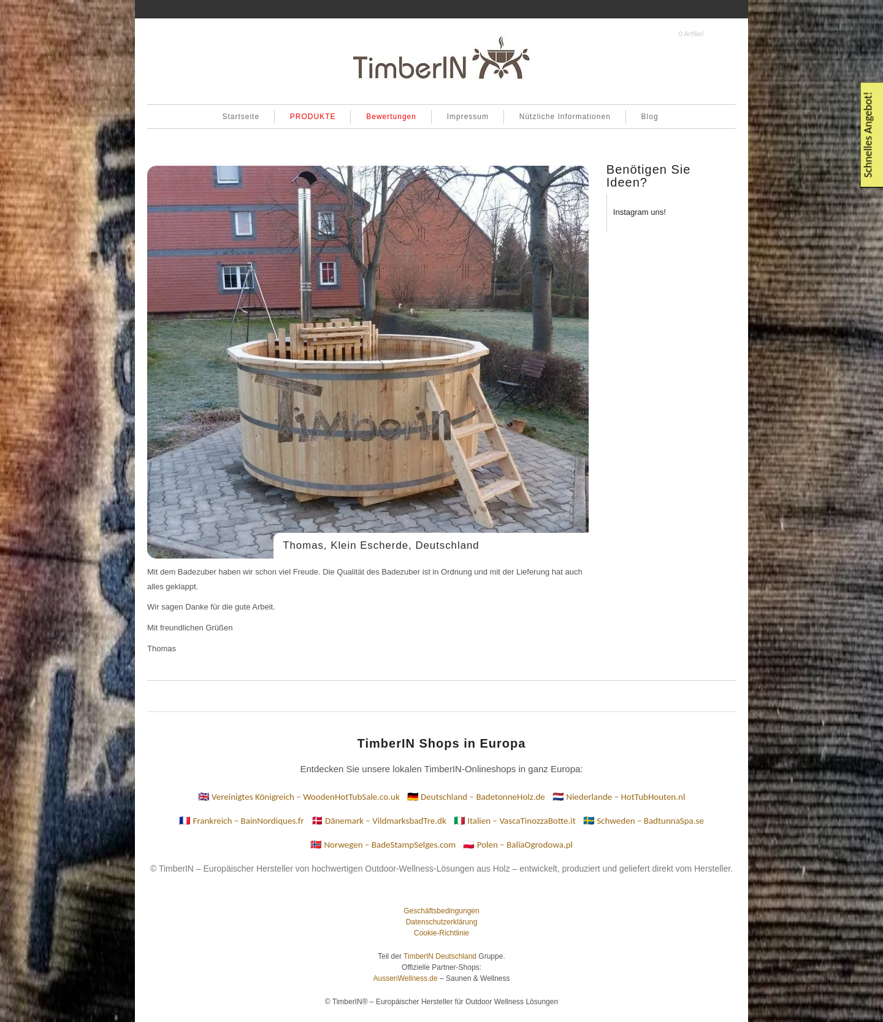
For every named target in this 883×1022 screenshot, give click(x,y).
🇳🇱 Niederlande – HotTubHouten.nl (619, 796)
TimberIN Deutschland (439, 956)
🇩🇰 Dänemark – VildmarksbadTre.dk (379, 820)
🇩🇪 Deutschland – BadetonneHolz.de (476, 796)
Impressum (468, 116)
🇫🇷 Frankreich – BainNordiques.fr (241, 820)
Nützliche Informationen (565, 116)
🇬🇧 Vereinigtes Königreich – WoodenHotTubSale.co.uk (299, 796)
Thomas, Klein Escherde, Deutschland (381, 545)
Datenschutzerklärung (442, 922)
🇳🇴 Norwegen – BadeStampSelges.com (383, 844)
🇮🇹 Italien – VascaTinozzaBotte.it (515, 820)
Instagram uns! (639, 212)
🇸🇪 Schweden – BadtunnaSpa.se (643, 820)
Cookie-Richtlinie (441, 933)
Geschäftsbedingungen (441, 911)
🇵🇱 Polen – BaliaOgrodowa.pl (518, 844)
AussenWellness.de (405, 978)
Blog (650, 116)
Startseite (240, 116)
